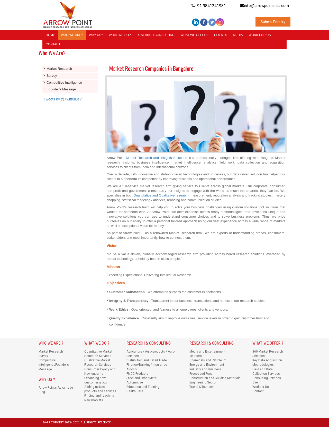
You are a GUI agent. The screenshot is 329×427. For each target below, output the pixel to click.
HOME (50, 35)
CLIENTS (220, 35)
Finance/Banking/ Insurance (146, 364)
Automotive (134, 382)
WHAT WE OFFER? (194, 35)
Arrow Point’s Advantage (56, 387)
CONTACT (53, 44)
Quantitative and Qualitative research (161, 195)
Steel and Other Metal (141, 378)
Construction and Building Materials (215, 378)
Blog (42, 392)
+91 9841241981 (208, 5)
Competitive (47, 360)
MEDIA (238, 35)
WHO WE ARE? (72, 35)
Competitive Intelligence (64, 82)
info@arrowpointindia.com (264, 5)
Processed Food (201, 373)
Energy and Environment (206, 364)
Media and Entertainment (207, 351)
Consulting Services (266, 378)
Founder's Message (61, 89)
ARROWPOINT (55, 422)
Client (256, 382)
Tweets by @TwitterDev (62, 99)
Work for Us (260, 387)
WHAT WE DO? (120, 35)
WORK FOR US (260, 35)
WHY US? (96, 35)
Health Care (134, 391)
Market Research (59, 69)
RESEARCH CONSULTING (155, 35)
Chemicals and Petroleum (207, 360)
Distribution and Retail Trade (146, 360)
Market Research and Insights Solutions (156, 158)
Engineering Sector (202, 382)
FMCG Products (137, 373)
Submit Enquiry (273, 22)
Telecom (195, 356)
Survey (52, 76)
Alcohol (131, 369)
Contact (258, 391)
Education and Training (142, 387)
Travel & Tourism (201, 387)
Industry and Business (205, 369)
